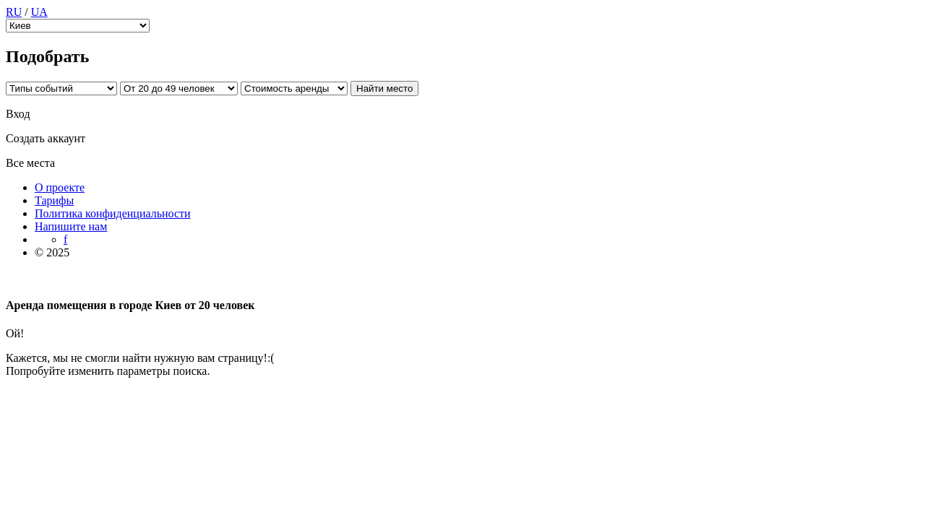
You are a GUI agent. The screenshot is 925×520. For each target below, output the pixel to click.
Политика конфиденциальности (113, 213)
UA (39, 12)
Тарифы (54, 200)
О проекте (60, 187)
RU (14, 12)
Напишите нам (71, 226)
